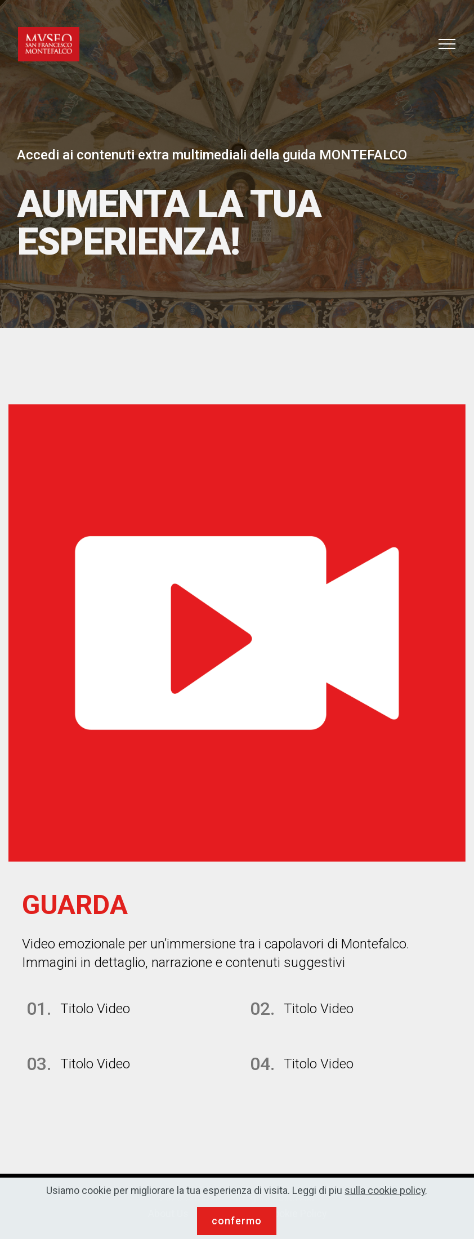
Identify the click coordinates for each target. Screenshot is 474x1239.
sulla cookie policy (385, 1202)
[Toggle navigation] (447, 44)
